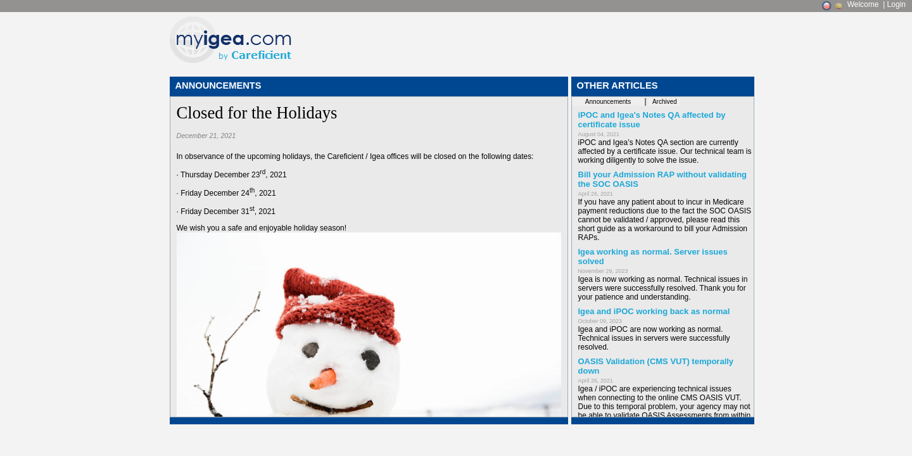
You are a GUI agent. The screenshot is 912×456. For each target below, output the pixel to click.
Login (896, 4)
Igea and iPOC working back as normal (654, 311)
